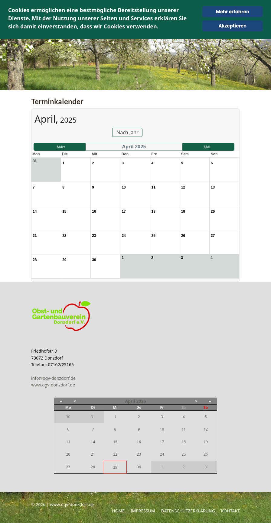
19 (206, 441)
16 (139, 441)
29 (115, 467)
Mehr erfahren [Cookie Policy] (232, 11)
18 (183, 441)
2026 (141, 401)
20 (68, 454)
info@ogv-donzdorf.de (53, 378)
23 (139, 454)
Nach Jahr (127, 132)
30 (139, 467)
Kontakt (230, 511)
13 (68, 441)
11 (183, 429)
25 (183, 454)
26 (206, 454)
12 (206, 429)
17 (162, 441)
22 (115, 454)
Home (118, 511)
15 (115, 441)
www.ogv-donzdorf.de (53, 385)
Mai (207, 147)
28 (93, 467)
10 (162, 429)
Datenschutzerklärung (188, 511)
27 (68, 467)
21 (93, 454)
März (61, 147)
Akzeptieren (232, 26)
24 (162, 454)
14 (93, 441)
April (130, 401)
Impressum (143, 511)
